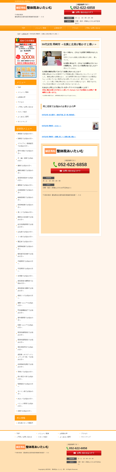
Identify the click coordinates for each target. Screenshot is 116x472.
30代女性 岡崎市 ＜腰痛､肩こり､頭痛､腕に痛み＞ (59, 137)
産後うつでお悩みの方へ (25, 297)
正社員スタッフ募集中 (25, 423)
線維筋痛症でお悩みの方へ (25, 199)
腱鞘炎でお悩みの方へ (25, 185)
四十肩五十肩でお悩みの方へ (25, 378)
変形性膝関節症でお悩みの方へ (25, 334)
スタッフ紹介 (22, 112)
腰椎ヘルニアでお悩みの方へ (25, 304)
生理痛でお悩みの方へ (25, 276)
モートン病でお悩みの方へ (25, 392)
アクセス (75, 28)
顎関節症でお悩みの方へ (25, 385)
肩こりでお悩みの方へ (25, 212)
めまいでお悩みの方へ (25, 398)
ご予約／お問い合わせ (92, 28)
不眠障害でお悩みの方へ (25, 262)
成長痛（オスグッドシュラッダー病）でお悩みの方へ (25, 357)
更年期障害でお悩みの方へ (25, 319)
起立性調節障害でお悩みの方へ (25, 226)
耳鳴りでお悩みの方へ (25, 372)
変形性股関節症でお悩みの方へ (25, 341)
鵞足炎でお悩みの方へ (25, 241)
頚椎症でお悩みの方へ (25, 138)
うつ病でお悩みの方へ (25, 236)
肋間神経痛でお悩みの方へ (25, 248)
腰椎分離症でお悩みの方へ (25, 172)
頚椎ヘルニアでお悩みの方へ (25, 326)
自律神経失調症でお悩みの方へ (25, 365)
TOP (23, 28)
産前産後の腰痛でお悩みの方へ (25, 289)
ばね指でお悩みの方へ (25, 232)
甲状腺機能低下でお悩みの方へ (25, 311)
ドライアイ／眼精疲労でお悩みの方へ (25, 145)
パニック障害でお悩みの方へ (25, 405)
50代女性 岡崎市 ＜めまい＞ (51, 126)
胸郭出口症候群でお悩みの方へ (25, 218)
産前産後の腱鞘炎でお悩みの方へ (25, 282)
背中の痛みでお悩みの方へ (25, 152)
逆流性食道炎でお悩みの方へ (25, 179)
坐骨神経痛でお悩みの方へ (25, 206)
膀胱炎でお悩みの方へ (25, 133)
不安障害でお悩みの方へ (25, 270)
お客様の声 (58, 28)
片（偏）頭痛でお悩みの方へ (25, 159)
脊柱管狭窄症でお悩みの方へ (25, 348)
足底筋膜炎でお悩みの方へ (25, 191)
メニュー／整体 (40, 28)
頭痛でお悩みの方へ (25, 411)
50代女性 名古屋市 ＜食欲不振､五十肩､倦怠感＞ (58, 115)
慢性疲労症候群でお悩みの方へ (25, 255)
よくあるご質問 (23, 116)
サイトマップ (22, 121)
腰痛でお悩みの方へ (25, 165)
